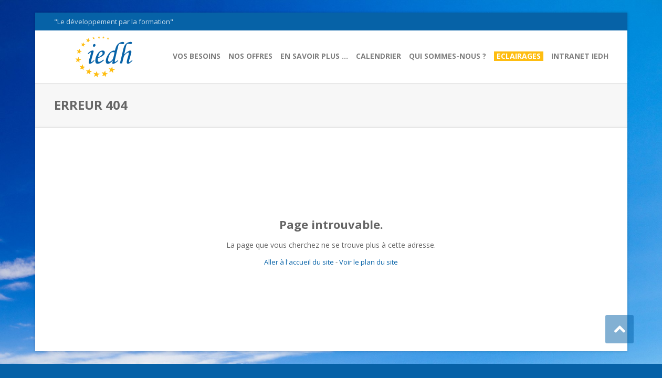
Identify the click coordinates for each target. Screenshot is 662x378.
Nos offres (250, 56)
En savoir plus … (314, 56)
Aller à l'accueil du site (299, 262)
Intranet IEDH (579, 56)
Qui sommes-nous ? (447, 56)
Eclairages (519, 56)
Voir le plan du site (368, 262)
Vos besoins (196, 56)
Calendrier (378, 56)
